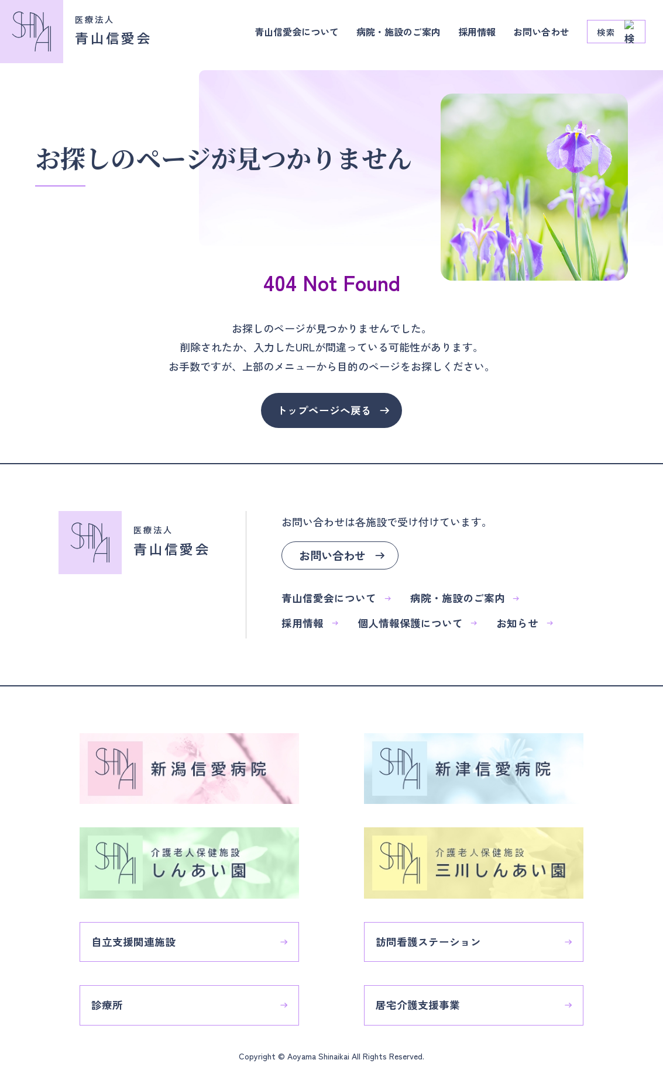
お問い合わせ (537, 35)
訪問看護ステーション (434, 937)
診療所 (113, 1001)
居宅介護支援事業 (424, 1001)
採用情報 (467, 35)
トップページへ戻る (324, 410)
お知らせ (525, 623)
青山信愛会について (269, 35)
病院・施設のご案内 (381, 35)
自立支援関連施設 (139, 937)
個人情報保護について (417, 623)
